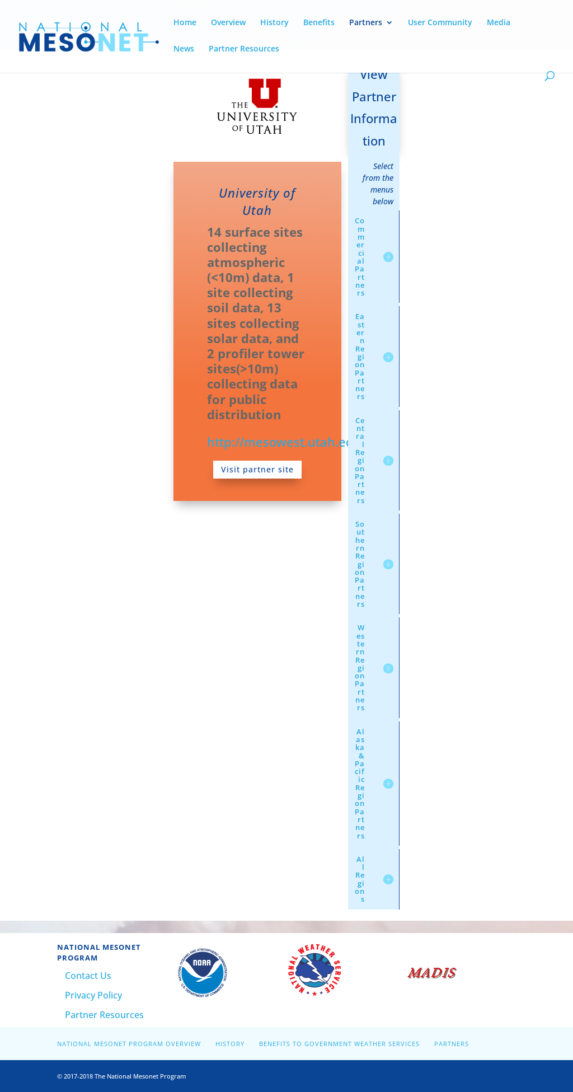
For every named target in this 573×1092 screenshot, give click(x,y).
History (274, 22)
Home (184, 22)
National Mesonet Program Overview (129, 1043)
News (183, 49)
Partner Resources (244, 49)
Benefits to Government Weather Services (339, 1043)
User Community (440, 22)
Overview (228, 22)
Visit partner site (257, 469)
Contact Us (88, 975)
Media (498, 22)
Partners (365, 22)
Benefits (319, 22)
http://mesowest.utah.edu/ (286, 441)
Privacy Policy (93, 995)
